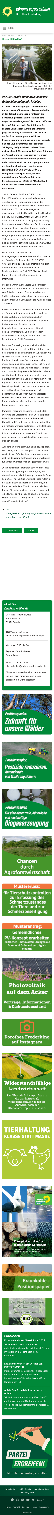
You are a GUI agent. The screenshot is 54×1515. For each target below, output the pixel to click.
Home (8, 1507)
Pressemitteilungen (12, 39)
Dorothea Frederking (13, 35)
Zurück (31, 530)
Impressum (44, 1507)
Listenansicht (12, 530)
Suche (34, 1507)
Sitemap (25, 1507)
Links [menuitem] (39, 1500)
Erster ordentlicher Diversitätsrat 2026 (24, 1340)
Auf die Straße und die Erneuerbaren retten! (23, 1392)
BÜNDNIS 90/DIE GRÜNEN (33, 9)
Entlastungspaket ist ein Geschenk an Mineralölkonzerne (23, 1365)
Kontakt (16, 1507)
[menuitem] (8, 1506)
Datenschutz (27, 1512)
